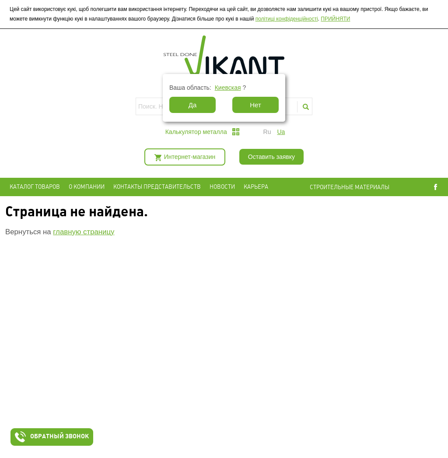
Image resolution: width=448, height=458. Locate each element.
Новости (222, 186)
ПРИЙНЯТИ (335, 19)
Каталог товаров (35, 186)
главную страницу (83, 232)
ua (281, 131)
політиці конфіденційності (287, 19)
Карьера (256, 186)
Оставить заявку (271, 156)
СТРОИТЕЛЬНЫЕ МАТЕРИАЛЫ (349, 187)
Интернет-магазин (190, 156)
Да (193, 105)
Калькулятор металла (196, 131)
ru (267, 131)
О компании (87, 186)
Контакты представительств (157, 186)
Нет (255, 105)
